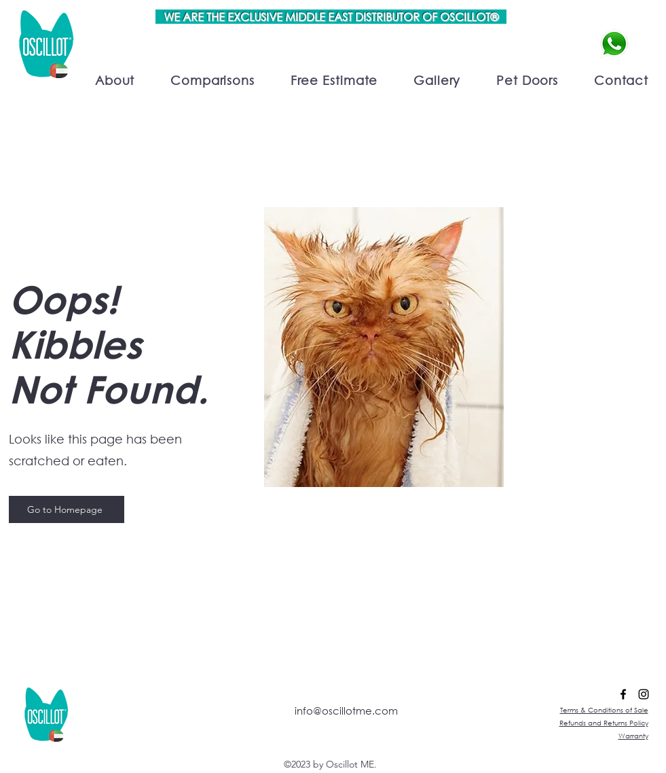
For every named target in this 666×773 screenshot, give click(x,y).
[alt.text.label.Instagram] (643, 694)
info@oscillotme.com (346, 710)
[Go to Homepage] (66, 509)
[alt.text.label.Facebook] (623, 694)
